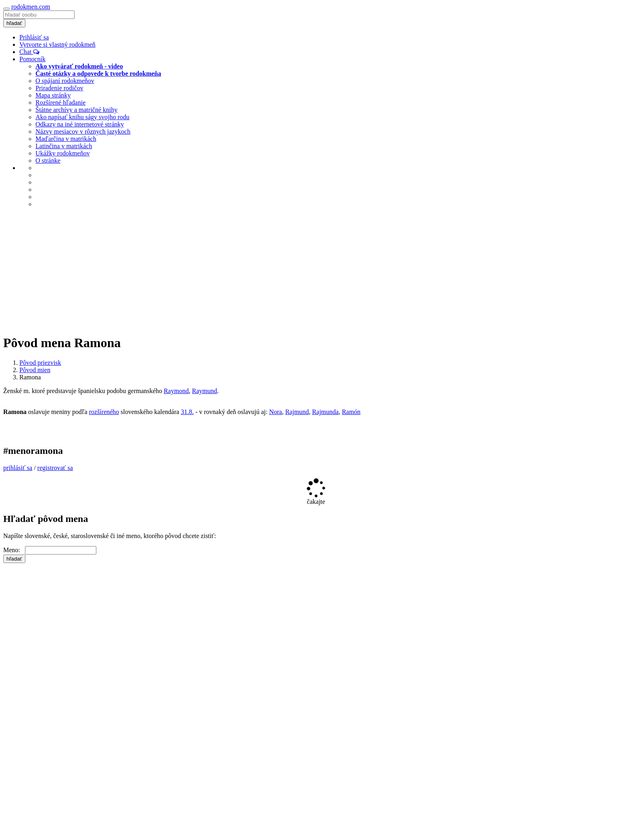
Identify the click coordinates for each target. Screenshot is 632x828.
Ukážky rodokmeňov (62, 153)
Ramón (351, 411)
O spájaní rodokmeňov (64, 80)
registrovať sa (55, 467)
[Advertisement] (316, 270)
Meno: (14, 549)
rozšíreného (104, 411)
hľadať (14, 23)
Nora (275, 411)
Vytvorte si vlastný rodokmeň (57, 44)
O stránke (47, 160)
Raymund (204, 390)
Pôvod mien (34, 369)
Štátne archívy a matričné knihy (76, 109)
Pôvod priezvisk (40, 362)
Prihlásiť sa (34, 37)
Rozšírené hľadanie (60, 102)
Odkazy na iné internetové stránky (79, 124)
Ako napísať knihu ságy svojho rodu (82, 117)
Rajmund (297, 411)
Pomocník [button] (32, 59)
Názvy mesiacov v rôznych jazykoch (82, 131)
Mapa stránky (53, 95)
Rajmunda (325, 411)
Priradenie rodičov (59, 88)
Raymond (176, 390)
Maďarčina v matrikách (65, 138)
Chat (29, 51)
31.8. (187, 411)
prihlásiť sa (17, 467)
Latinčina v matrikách (63, 146)
